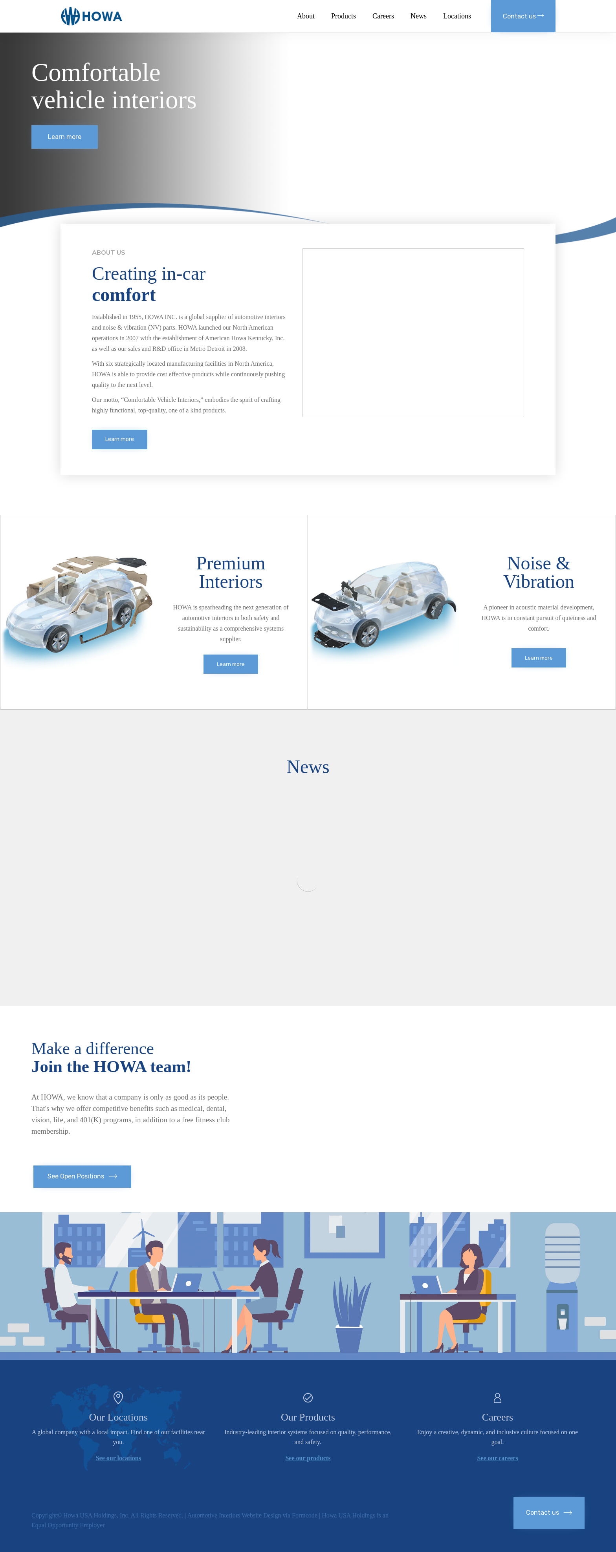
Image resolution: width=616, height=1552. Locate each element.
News (419, 16)
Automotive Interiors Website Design (234, 1515)
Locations (457, 16)
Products (343, 16)
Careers (383, 16)
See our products (307, 1458)
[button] (523, 16)
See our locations (118, 1458)
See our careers (497, 1458)
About (306, 16)
